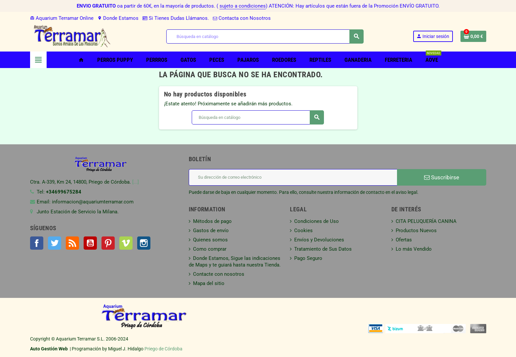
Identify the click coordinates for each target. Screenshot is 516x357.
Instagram (143, 243)
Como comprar (209, 249)
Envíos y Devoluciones (319, 240)
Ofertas (404, 240)
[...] (135, 182)
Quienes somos (210, 240)
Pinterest (108, 243)
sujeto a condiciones (242, 6)
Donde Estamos (118, 18)
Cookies (303, 230)
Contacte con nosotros (218, 274)
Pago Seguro (308, 258)
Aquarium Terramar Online (62, 18)
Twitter (54, 243)
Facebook (36, 243)
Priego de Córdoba (163, 348)
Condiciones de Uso (316, 221)
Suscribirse (441, 177)
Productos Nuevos (416, 230)
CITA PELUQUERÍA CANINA (426, 221)
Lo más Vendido (414, 249)
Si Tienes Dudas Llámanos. (175, 18)
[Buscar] (264, 36)
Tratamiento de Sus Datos (323, 249)
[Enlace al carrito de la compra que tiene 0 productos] (473, 36)
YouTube (90, 243)
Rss (72, 243)
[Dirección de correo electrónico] (293, 177)
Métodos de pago (212, 221)
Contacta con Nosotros (242, 18)
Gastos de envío (211, 230)
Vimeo (126, 243)
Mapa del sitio (208, 283)
